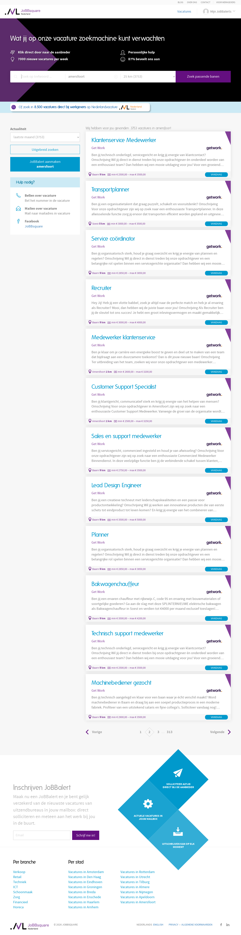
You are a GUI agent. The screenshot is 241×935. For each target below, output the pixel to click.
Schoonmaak (22, 892)
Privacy (173, 924)
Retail (17, 877)
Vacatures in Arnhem (83, 907)
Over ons (192, 2)
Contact (205, 2)
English (158, 924)
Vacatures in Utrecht (135, 877)
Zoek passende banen (203, 76)
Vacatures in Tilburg (135, 882)
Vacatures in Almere (135, 887)
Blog (180, 2)
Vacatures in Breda (82, 892)
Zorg (16, 897)
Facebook (221, 924)
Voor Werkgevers (225, 2)
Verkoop (19, 872)
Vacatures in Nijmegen (136, 892)
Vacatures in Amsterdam (86, 872)
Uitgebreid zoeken (45, 150)
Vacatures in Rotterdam (137, 872)
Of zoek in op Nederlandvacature (79, 107)
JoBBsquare (34, 226)
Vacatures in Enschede (84, 897)
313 (170, 732)
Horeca (18, 907)
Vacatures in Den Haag (84, 877)
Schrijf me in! (85, 835)
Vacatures (184, 11)
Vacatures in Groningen (85, 887)
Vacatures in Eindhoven (85, 882)
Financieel (20, 902)
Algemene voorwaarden (196, 924)
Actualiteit (18, 129)
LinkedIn (228, 924)
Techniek (19, 882)
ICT (15, 887)
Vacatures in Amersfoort (138, 902)
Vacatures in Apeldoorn (137, 897)
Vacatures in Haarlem (83, 902)
